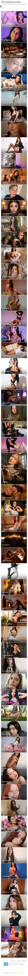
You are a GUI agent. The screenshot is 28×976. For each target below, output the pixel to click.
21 (11, 964)
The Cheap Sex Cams (11, 2)
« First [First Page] (12, 961)
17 (23, 961)
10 (19, 961)
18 (25, 961)
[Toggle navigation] (1, 6)
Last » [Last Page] (22, 964)
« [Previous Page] (15, 961)
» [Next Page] (19, 964)
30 (15, 964)
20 (9, 964)
